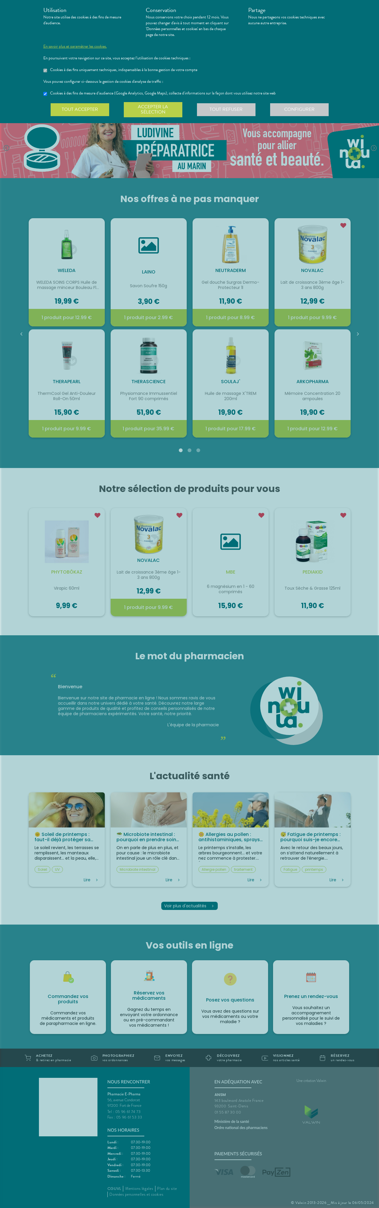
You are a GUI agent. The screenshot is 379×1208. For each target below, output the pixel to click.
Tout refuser (226, 109)
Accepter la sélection (153, 109)
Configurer (299, 109)
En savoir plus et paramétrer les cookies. (75, 46)
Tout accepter (80, 109)
